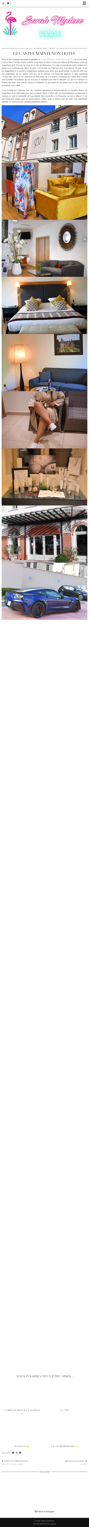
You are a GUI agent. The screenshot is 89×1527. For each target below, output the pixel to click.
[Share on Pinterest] (20, 1453)
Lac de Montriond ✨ (64, 1446)
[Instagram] (3, 3)
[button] (85, 3)
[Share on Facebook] (13, 1453)
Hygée (76, 1462)
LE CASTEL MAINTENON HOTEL (44, 53)
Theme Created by (44, 1524)
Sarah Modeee (47, 1521)
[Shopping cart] (9, 3)
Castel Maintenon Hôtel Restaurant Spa (57, 59)
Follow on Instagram (44, 1511)
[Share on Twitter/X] (16, 1453)
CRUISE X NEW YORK (15, 1462)
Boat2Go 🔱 (22, 1446)
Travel (52, 48)
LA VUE (64, 1410)
